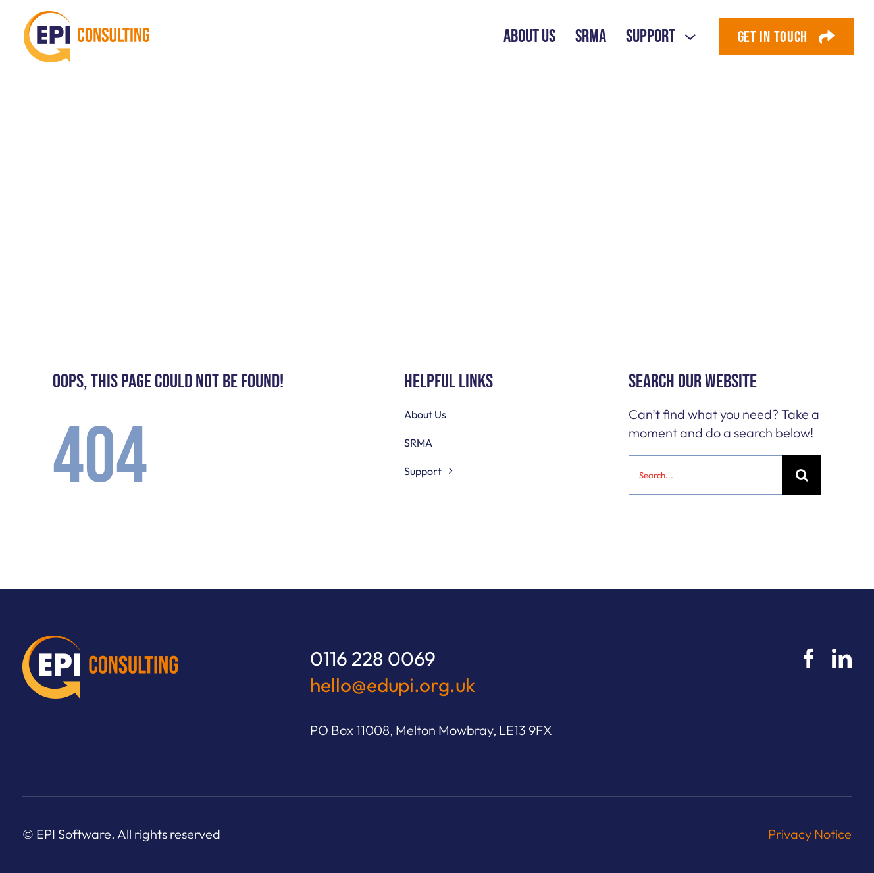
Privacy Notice (810, 834)
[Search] (801, 475)
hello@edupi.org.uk (392, 684)
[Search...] (705, 475)
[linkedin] (842, 658)
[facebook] (809, 658)
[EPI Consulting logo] (86, 17)
